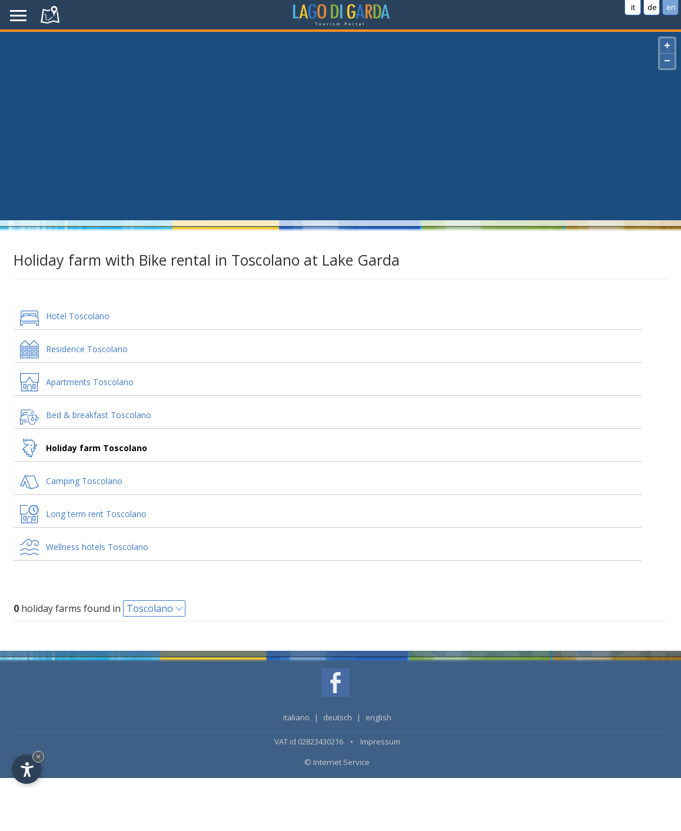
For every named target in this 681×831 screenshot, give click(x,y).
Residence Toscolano (87, 349)
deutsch (337, 717)
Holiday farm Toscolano (96, 447)
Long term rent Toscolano (96, 513)
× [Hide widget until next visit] (38, 756)
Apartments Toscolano (90, 382)
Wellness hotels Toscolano (97, 546)
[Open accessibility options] (26, 769)
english (378, 717)
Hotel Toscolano (77, 316)
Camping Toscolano (84, 480)
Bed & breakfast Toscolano (98, 415)
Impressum (380, 741)
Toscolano (150, 608)
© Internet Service (337, 762)
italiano (296, 717)
